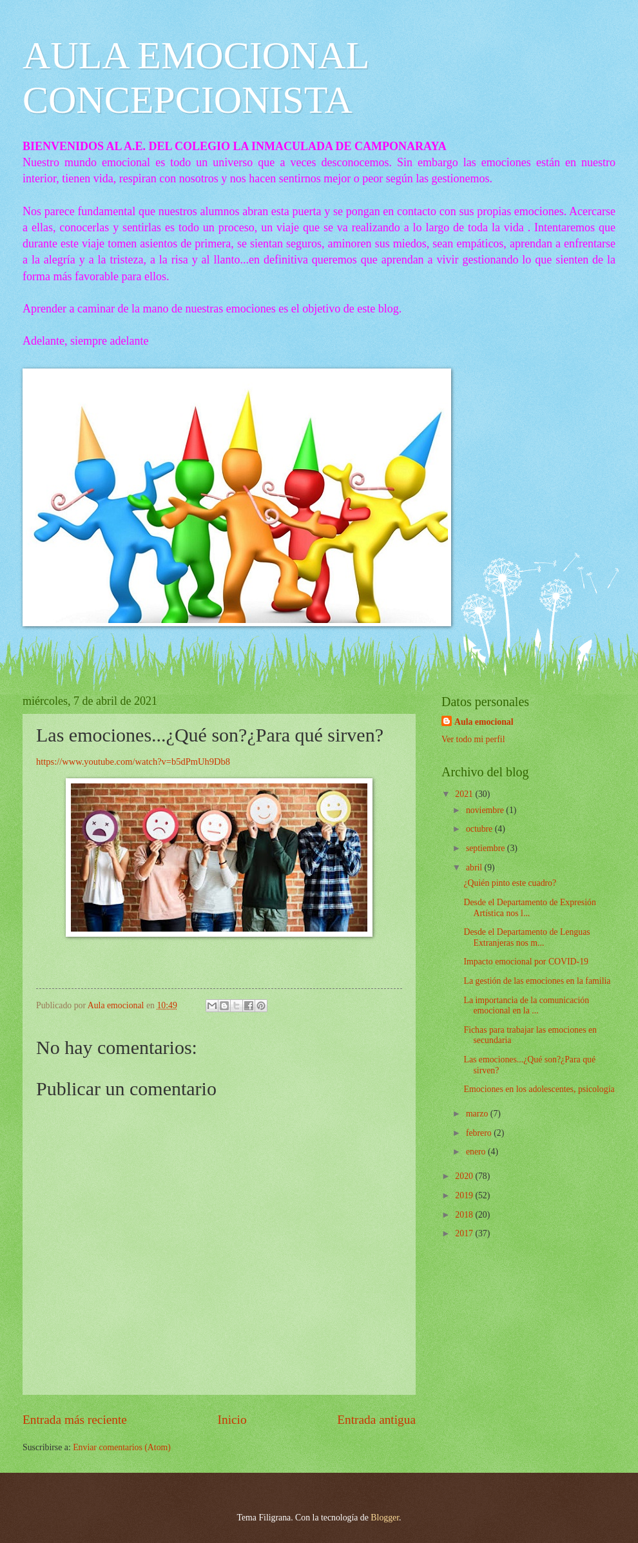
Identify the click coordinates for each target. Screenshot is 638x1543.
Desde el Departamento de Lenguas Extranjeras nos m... (526, 937)
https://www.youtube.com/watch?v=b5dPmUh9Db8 (133, 761)
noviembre (486, 810)
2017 (465, 1233)
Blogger (385, 1517)
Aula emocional (484, 722)
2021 (465, 794)
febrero (480, 1133)
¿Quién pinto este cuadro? (509, 883)
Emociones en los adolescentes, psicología (538, 1089)
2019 (465, 1195)
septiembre (486, 848)
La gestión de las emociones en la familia (536, 981)
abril (475, 867)
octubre (480, 829)
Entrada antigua (376, 1419)
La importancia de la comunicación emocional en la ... (526, 1005)
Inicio (232, 1419)
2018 (465, 1215)
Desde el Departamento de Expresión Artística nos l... (529, 907)
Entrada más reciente (75, 1419)
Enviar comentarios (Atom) (122, 1447)
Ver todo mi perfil (473, 739)
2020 (465, 1176)
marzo (478, 1113)
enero (477, 1151)
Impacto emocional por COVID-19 (525, 961)
